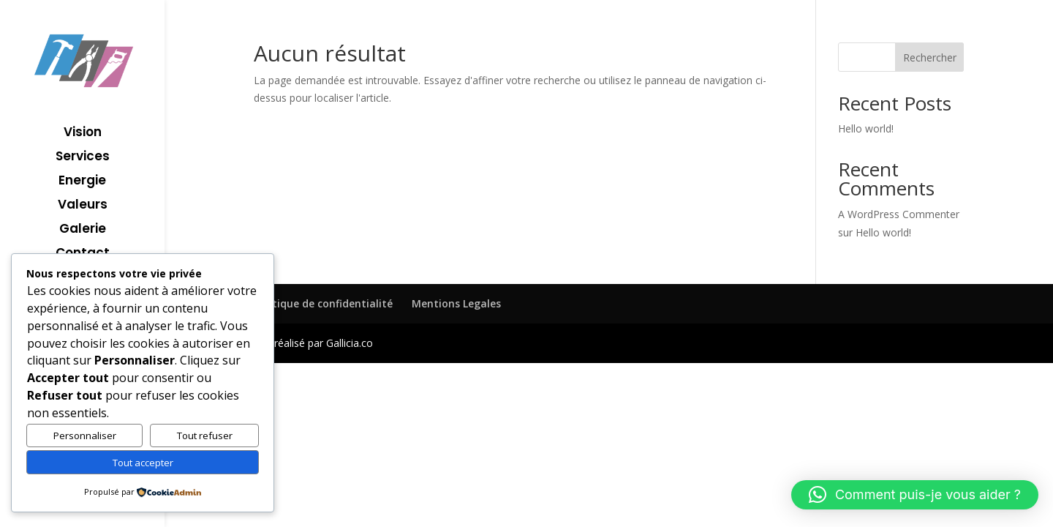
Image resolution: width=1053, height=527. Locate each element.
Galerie (82, 230)
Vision (83, 134)
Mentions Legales (456, 303)
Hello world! (866, 128)
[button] (914, 494)
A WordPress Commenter (898, 214)
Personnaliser (84, 435)
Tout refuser (205, 435)
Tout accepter (143, 462)
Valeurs (82, 206)
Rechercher (929, 57)
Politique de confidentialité (323, 303)
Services (83, 158)
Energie (82, 182)
